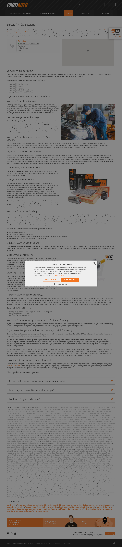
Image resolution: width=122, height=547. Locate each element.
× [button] (95, 264)
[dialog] (61, 274)
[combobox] (94, 263)
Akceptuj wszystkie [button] (70, 279)
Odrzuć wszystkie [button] (51, 279)
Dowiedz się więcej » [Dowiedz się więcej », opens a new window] (59, 275)
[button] (61, 284)
